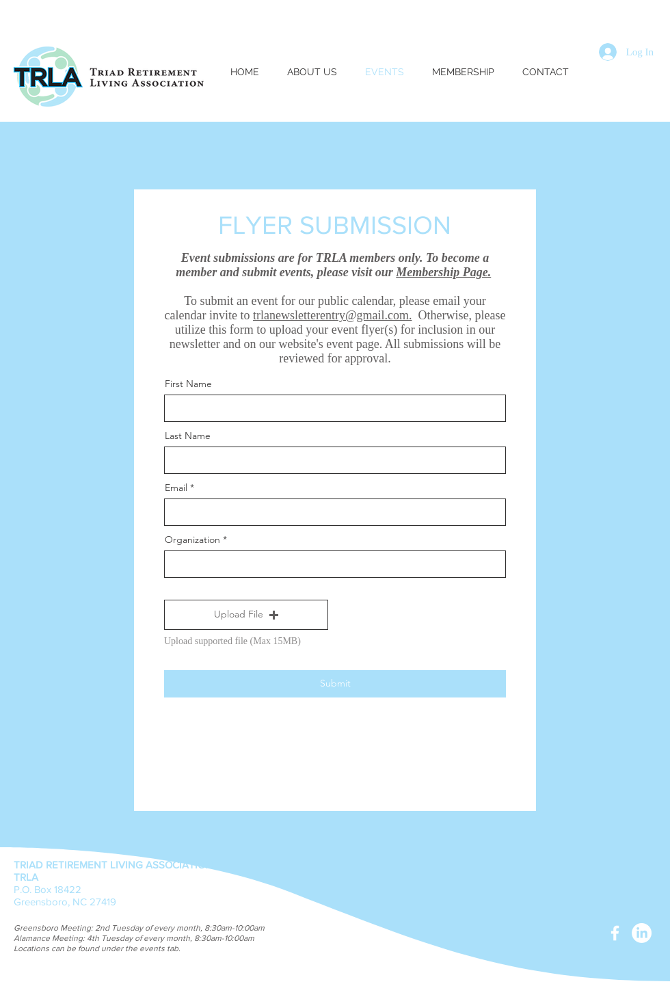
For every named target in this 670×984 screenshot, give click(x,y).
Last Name (188, 435)
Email (176, 487)
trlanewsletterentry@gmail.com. (332, 315)
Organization (194, 539)
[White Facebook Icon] (615, 933)
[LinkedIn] (642, 933)
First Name (188, 383)
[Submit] (335, 683)
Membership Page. (443, 272)
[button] (246, 615)
